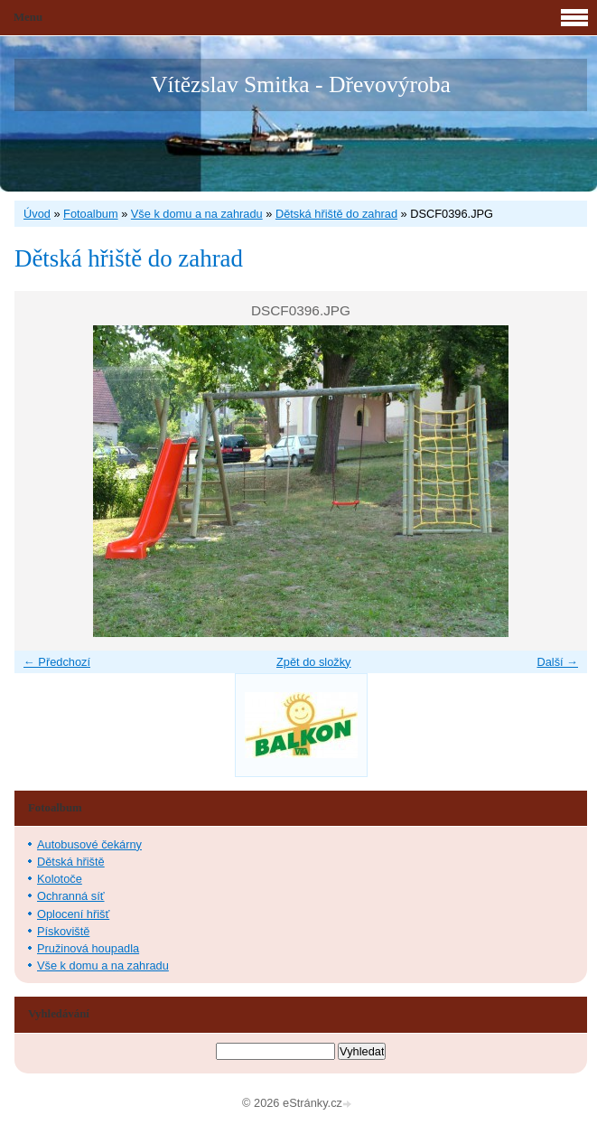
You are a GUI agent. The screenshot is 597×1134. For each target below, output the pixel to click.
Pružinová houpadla (88, 948)
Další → (557, 662)
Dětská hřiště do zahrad (336, 213)
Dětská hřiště (71, 861)
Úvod (37, 213)
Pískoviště (63, 931)
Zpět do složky (313, 662)
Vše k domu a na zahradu (197, 213)
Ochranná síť (71, 896)
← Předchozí (56, 662)
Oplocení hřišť (73, 914)
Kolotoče (59, 879)
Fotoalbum (90, 213)
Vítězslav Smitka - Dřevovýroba (301, 84)
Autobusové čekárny (89, 844)
